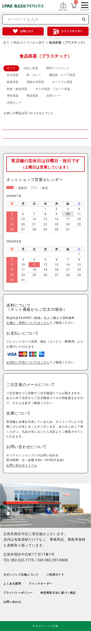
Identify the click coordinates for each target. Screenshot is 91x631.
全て (6, 42)
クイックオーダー (72, 31)
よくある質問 (12, 583)
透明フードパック (57, 68)
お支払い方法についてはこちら (28, 362)
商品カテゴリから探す (29, 42)
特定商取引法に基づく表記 (58, 592)
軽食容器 (12, 82)
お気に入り (26, 31)
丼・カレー (33, 75)
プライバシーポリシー (18, 592)
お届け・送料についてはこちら (28, 322)
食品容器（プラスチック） (68, 42)
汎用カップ (14, 102)
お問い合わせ (12, 602)
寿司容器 (12, 95)
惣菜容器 (32, 95)
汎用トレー (53, 95)
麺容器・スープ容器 (62, 75)
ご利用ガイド (55, 574)
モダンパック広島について (21, 574)
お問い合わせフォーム (21, 465)
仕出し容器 (31, 68)
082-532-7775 (22, 560)
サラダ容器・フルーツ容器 (52, 89)
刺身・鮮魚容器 (17, 89)
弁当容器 (12, 75)
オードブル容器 (62, 82)
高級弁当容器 (35, 82)
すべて (11, 68)
